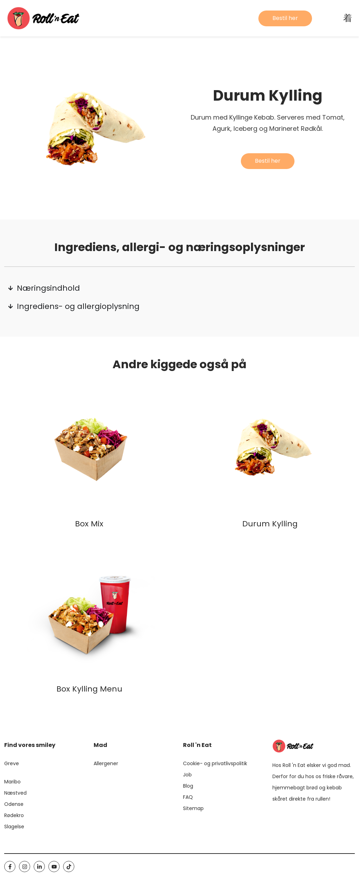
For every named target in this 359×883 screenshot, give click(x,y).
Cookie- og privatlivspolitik (215, 763)
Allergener (106, 763)
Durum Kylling (270, 523)
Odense (13, 804)
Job (187, 774)
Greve (11, 763)
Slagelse (14, 826)
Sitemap (193, 808)
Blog (188, 785)
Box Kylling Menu (89, 688)
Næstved (15, 792)
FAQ (188, 797)
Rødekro (14, 815)
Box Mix (89, 523)
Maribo (12, 781)
